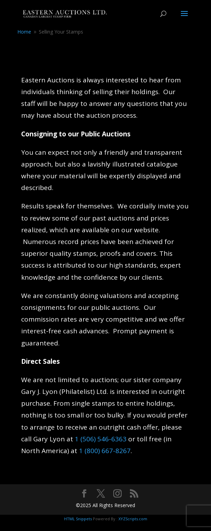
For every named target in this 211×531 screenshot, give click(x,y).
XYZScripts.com (132, 518)
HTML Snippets (78, 518)
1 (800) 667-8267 (105, 450)
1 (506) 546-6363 (100, 438)
